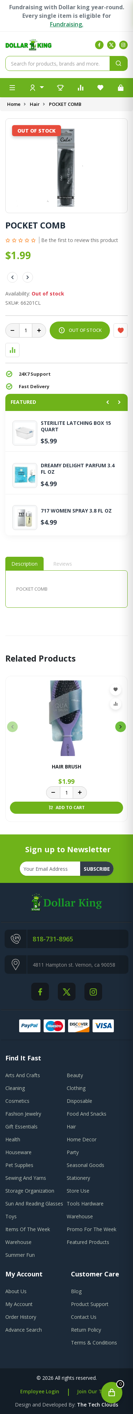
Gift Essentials (21, 1126)
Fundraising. (66, 24)
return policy (86, 1329)
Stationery (78, 1177)
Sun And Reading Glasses (34, 1203)
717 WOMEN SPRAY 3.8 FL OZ (76, 511)
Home (14, 104)
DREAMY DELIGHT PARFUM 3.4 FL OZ (78, 468)
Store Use (78, 1190)
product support (90, 1304)
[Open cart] (111, 1392)
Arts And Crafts (22, 1075)
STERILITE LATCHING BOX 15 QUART (76, 426)
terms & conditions (94, 1342)
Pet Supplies (19, 1165)
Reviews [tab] (62, 563)
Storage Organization (29, 1190)
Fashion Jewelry (23, 1113)
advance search (23, 1329)
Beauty (75, 1075)
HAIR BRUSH (66, 767)
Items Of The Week (27, 1229)
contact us (83, 1316)
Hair (35, 104)
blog (76, 1291)
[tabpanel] (66, 589)
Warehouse (80, 1216)
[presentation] (12, 726)
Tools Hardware (85, 1203)
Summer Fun (20, 1254)
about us (16, 1291)
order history (20, 1316)
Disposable (79, 1100)
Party (73, 1152)
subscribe (97, 868)
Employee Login (39, 1391)
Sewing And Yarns (25, 1177)
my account (19, 1304)
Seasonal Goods (85, 1165)
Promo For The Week (91, 1229)
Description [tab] (24, 563)
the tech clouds (97, 1404)
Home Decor (81, 1139)
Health (12, 1139)
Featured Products (88, 1242)
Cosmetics (17, 1100)
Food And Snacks (86, 1113)
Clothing (76, 1088)
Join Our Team (95, 1391)
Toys (11, 1216)
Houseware (18, 1152)
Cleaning (15, 1088)
